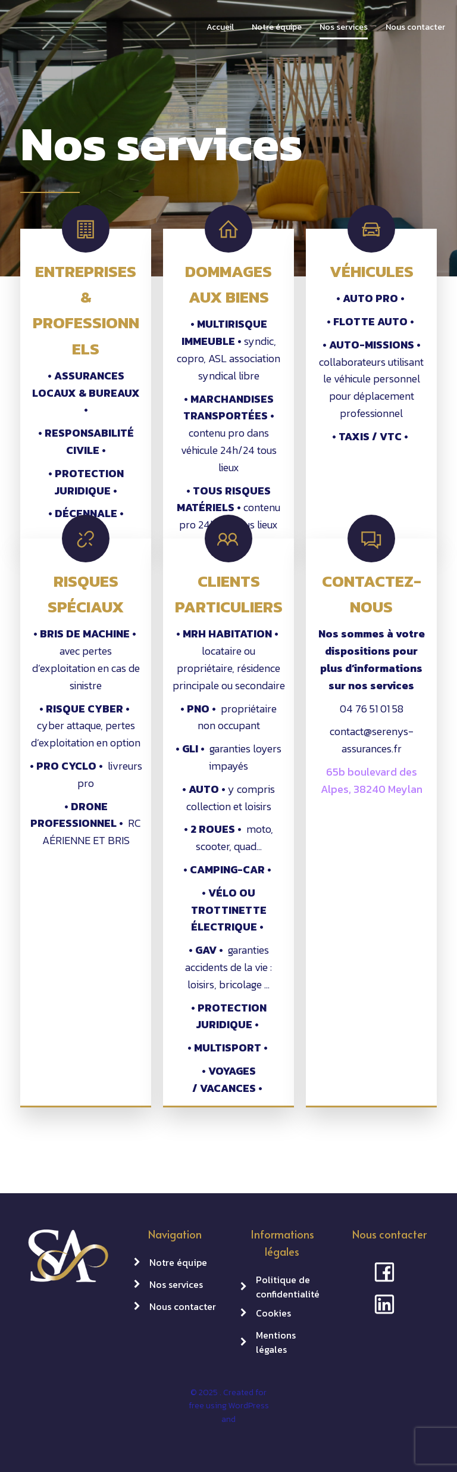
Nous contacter (415, 27)
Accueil (220, 27)
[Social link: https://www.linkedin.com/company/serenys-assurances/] (389, 1303)
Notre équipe (277, 27)
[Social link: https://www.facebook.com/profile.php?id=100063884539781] (389, 1271)
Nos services (344, 27)
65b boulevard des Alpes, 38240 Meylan (371, 780)
